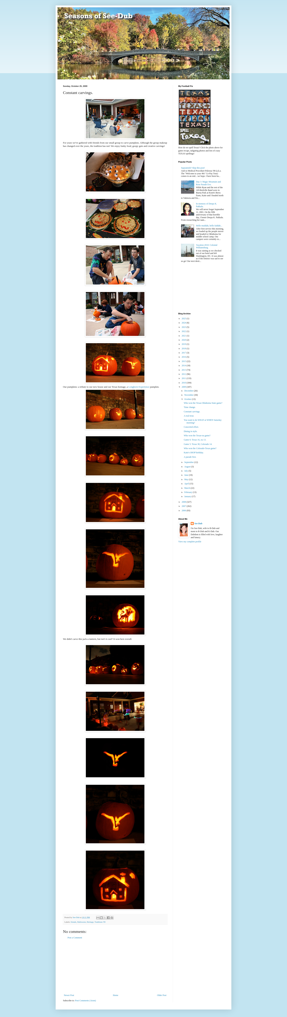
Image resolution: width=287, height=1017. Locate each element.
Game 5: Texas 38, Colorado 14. (198, 444)
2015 (184, 361)
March (187, 488)
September (189, 462)
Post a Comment (75, 937)
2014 (184, 365)
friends (73, 922)
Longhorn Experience (139, 386)
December (189, 390)
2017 (184, 352)
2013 (184, 370)
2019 (184, 344)
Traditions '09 (99, 922)
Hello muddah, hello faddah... (209, 225)
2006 (184, 510)
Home (115, 995)
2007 (184, 506)
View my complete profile (189, 541)
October (188, 399)
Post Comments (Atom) (85, 1000)
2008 (184, 502)
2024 (184, 322)
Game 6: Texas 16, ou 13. (195, 439)
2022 (184, 331)
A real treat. (189, 416)
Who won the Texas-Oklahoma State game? (203, 403)
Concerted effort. (191, 427)
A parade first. (190, 457)
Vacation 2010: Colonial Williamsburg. (206, 246)
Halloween (81, 922)
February (188, 492)
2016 (184, 357)
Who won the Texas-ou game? (197, 435)
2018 (184, 348)
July (186, 471)
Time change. (190, 407)
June (186, 475)
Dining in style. (190, 431)
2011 (184, 378)
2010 (184, 382)
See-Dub (198, 523)
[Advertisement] (115, 966)
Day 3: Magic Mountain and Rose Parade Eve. (208, 183)
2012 (184, 374)
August (187, 466)
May (186, 479)
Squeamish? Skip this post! (193, 168)
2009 (184, 387)
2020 (184, 340)
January (188, 496)
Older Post (161, 995)
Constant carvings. (192, 411)
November (189, 395)
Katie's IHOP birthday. (194, 452)
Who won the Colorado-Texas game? (200, 448)
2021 (184, 335)
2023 (184, 327)
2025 (184, 318)
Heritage (90, 922)
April (186, 483)
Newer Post (69, 995)
